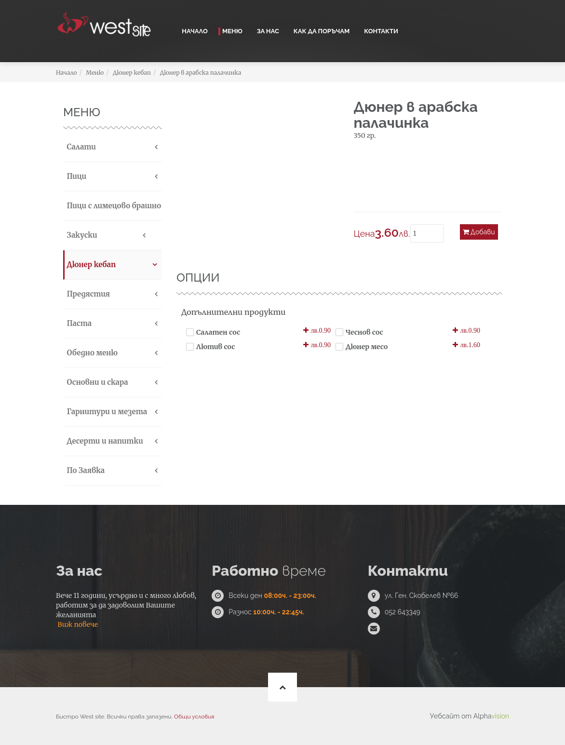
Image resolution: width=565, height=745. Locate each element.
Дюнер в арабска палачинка (201, 72)
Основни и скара (96, 382)
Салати (80, 146)
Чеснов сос (364, 332)
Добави (479, 232)
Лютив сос (215, 346)
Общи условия (194, 716)
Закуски (81, 235)
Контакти (381, 31)
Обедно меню (91, 352)
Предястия (87, 293)
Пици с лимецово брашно (113, 205)
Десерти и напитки (104, 441)
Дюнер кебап (132, 72)
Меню (232, 31)
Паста (78, 323)
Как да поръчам (322, 31)
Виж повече (77, 624)
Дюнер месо (367, 346)
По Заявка (85, 470)
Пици (75, 176)
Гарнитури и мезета (106, 411)
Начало (195, 31)
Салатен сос (218, 332)
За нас (268, 31)
